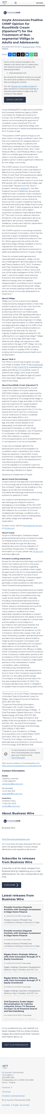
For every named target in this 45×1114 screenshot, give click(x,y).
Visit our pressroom (16, 1045)
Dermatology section (32, 525)
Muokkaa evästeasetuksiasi (13, 1096)
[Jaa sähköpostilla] (36, 55)
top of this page (18, 758)
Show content (14, 99)
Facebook (6, 1087)
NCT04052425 (35, 364)
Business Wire (28, 47)
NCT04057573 (21, 367)
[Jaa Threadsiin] (23, 55)
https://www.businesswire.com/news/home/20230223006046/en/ (22, 766)
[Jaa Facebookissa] (10, 55)
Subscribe (11, 885)
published (23, 188)
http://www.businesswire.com (16, 839)
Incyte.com (9, 528)
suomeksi (6, 1105)
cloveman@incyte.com (12, 784)
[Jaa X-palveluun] (18, 55)
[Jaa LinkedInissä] (14, 55)
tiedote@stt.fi (8, 1075)
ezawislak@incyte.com (12, 794)
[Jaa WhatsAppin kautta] (31, 55)
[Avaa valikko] (16, 2)
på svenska (24, 1105)
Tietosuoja (6, 1092)
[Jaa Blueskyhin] (27, 55)
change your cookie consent (23, 86)
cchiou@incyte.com (11, 806)
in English (15, 1105)
